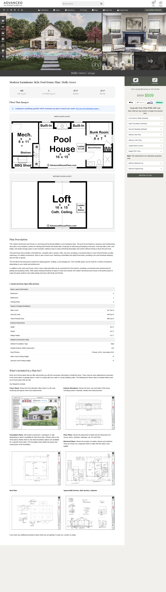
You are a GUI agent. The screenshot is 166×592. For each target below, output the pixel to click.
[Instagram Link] (7, 10)
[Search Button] (101, 4)
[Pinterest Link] (4, 10)
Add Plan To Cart (145, 175)
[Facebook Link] (15, 10)
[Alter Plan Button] (135, 80)
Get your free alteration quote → (88, 108)
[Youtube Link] (11, 10)
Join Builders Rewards (153, 10)
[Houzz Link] (22, 10)
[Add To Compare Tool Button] (154, 80)
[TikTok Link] (18, 10)
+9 (150, 61)
